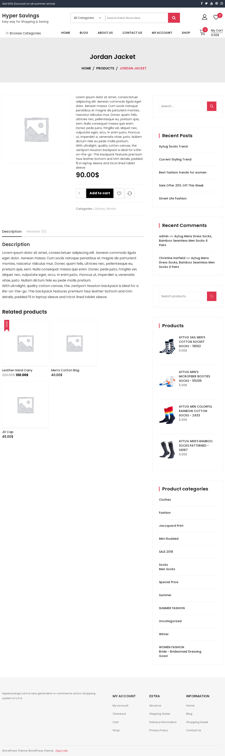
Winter (111, 209)
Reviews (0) (37, 231)
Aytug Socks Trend (173, 146)
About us (155, 706)
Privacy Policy (158, 730)
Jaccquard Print (171, 526)
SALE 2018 (166, 552)
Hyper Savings (20, 15)
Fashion (165, 513)
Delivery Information (163, 722)
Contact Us (193, 730)
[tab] (12, 231)
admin (164, 236)
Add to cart (100, 193)
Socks (163, 565)
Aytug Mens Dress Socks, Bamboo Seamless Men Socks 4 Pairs (185, 240)
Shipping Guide (159, 714)
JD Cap (104, 369)
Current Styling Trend (175, 159)
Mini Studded (168, 539)
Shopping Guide (197, 722)
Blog (189, 714)
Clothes (99, 209)
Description (12, 231)
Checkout (119, 714)
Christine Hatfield (172, 258)
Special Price (168, 582)
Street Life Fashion (173, 198)
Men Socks (167, 569)
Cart (115, 722)
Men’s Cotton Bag (64, 369)
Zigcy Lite (61, 751)
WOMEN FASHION (171, 647)
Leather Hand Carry (17, 369)
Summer (165, 595)
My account (120, 706)
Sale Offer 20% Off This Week (181, 185)
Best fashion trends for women (183, 172)
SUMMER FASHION (172, 608)
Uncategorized (170, 621)
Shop (116, 730)
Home (190, 706)
